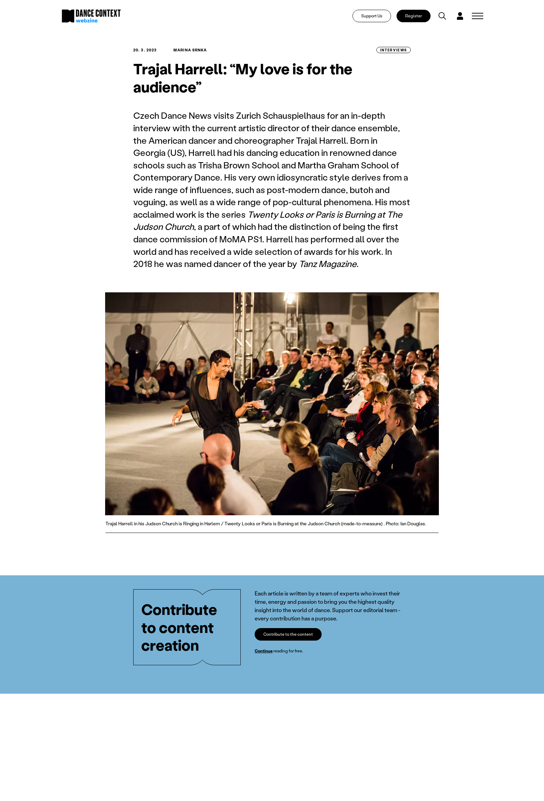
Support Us (371, 15)
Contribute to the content (288, 634)
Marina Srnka (190, 50)
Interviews (393, 50)
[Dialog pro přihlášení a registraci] (460, 16)
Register (413, 15)
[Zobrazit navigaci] (477, 16)
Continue (264, 650)
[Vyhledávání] (442, 16)
